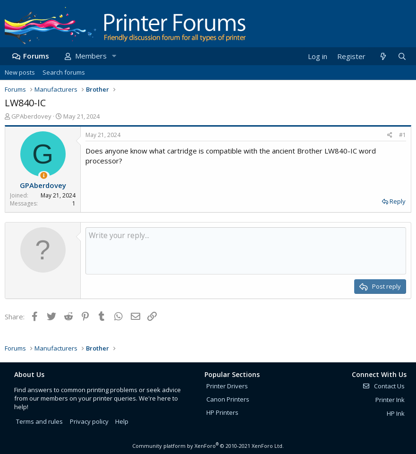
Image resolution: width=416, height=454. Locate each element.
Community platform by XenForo (208, 445)
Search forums (63, 72)
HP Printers (222, 412)
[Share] (390, 135)
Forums (36, 55)
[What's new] (383, 56)
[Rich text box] (245, 250)
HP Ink (396, 413)
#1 (402, 135)
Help (121, 421)
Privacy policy (89, 421)
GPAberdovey (31, 116)
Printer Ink (390, 399)
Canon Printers (227, 399)
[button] (113, 56)
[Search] (401, 56)
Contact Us (383, 386)
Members (91, 55)
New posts (20, 72)
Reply (398, 201)
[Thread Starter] (43, 175)
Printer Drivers (227, 386)
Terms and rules (39, 421)
